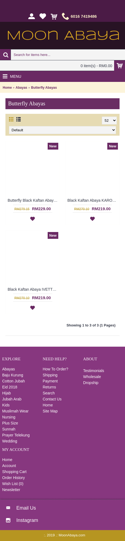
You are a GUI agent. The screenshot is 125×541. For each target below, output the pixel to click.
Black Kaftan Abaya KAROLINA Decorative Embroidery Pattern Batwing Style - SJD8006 (94, 200)
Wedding (9, 441)
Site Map (50, 411)
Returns (49, 387)
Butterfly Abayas (44, 88)
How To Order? (55, 369)
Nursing (8, 417)
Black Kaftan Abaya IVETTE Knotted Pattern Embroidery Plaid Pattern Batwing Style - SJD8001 (34, 289)
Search (49, 393)
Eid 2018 (9, 387)
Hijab (6, 393)
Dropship (90, 383)
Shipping (50, 375)
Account (9, 465)
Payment (50, 381)
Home (7, 88)
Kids (6, 405)
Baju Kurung (12, 375)
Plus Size (10, 423)
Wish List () (12, 483)
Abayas (21, 88)
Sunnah (8, 429)
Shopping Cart (14, 471)
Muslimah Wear (15, 411)
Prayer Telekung (16, 435)
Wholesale (92, 376)
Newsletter (11, 490)
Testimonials (93, 370)
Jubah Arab (12, 399)
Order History (13, 477)
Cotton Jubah (13, 381)
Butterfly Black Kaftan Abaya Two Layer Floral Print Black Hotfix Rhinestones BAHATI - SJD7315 (34, 200)
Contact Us (52, 399)
